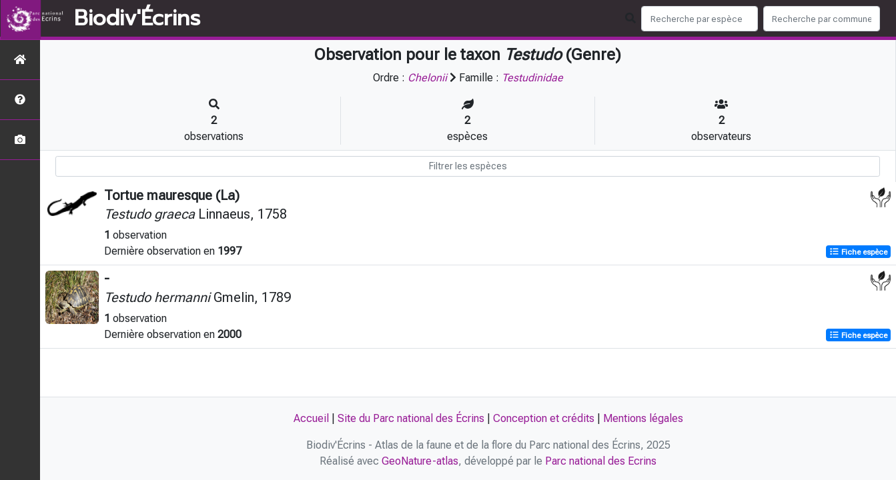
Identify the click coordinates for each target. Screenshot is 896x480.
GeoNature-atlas (420, 461)
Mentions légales (643, 418)
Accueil (311, 418)
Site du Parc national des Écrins (411, 418)
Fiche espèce (858, 252)
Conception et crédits (543, 418)
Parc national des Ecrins (600, 461)
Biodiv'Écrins (137, 18)
